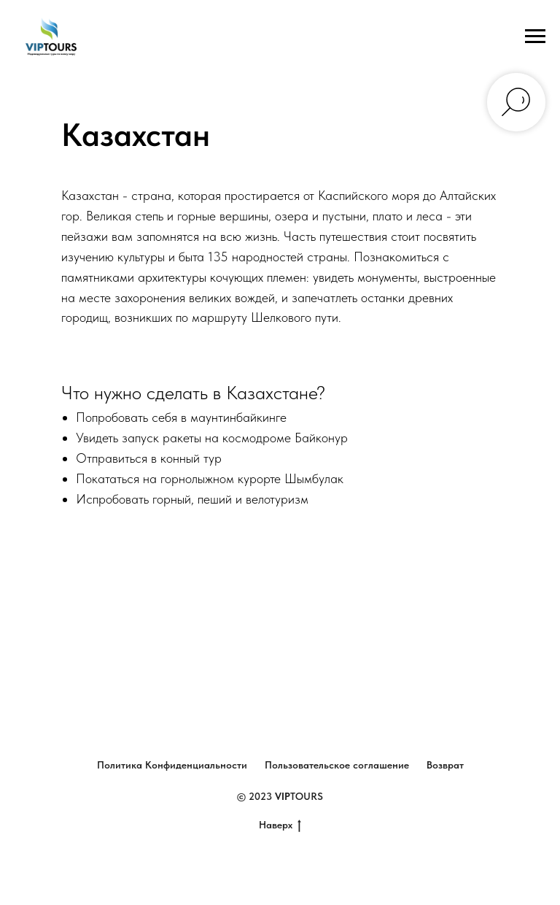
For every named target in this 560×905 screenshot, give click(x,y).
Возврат (445, 765)
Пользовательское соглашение (337, 765)
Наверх (280, 825)
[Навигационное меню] (535, 36)
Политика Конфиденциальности (172, 765)
